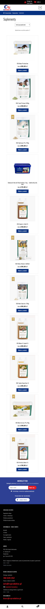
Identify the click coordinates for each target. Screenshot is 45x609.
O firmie (5, 532)
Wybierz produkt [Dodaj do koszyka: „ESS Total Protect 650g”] (22, 110)
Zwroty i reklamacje (8, 515)
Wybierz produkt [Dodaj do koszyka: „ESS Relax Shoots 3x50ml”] (22, 271)
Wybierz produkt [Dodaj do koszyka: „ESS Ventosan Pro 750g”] (22, 150)
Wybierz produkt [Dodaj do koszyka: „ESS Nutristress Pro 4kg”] (22, 430)
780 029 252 (9, 578)
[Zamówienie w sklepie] (22, 24)
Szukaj (22, 606)
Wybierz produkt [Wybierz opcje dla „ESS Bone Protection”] (22, 70)
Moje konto (7, 606)
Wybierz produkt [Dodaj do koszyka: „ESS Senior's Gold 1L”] (22, 231)
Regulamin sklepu (7, 513)
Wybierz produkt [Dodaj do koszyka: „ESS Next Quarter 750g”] (22, 310)
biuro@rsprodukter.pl (12, 598)
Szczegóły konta (7, 535)
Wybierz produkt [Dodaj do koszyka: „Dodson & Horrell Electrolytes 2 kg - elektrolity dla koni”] (22, 191)
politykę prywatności (29, 491)
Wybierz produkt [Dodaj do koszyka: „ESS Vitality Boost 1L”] (22, 469)
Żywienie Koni (15, 13)
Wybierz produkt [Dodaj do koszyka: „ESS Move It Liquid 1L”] (22, 350)
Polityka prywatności (8, 518)
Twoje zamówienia (7, 537)
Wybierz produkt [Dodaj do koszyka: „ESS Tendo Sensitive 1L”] (22, 390)
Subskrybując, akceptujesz (22, 491)
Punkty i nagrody (7, 539)
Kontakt (5, 530)
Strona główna (8, 13)
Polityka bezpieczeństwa (9, 520)
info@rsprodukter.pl (12, 584)
